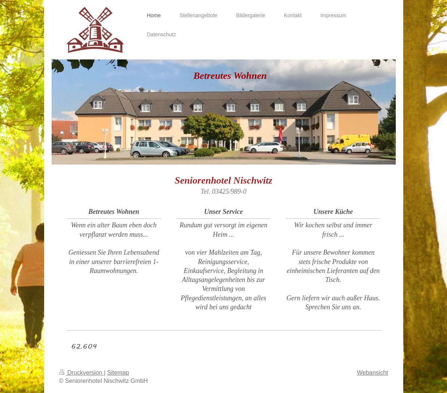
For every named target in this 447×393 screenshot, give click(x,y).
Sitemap (118, 372)
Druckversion (81, 372)
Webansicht (372, 372)
